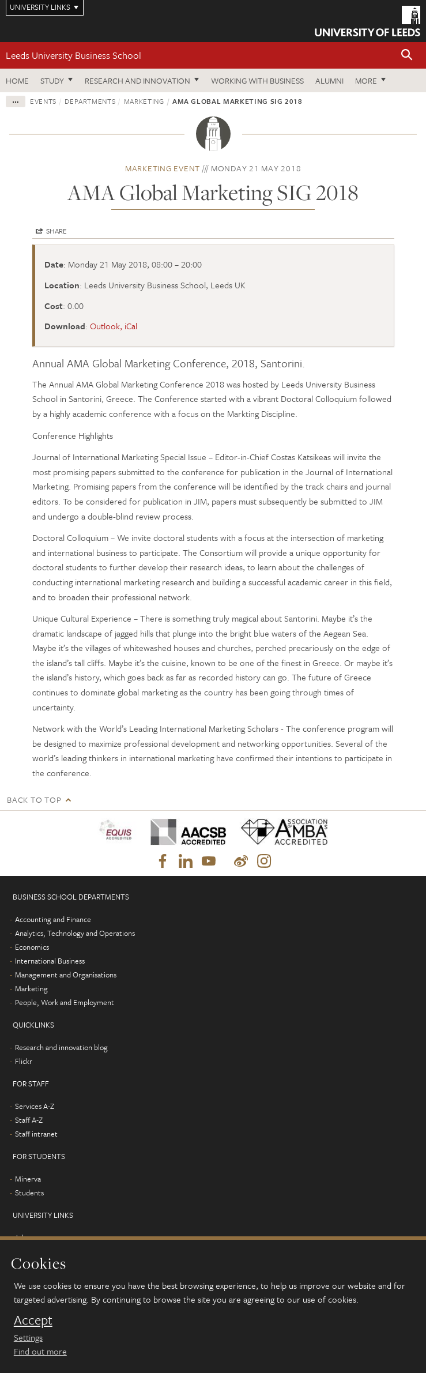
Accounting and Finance (53, 919)
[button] (407, 55)
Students (29, 1192)
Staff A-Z (29, 1120)
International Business (50, 960)
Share (56, 230)
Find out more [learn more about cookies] (40, 1351)
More (366, 80)
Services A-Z (34, 1106)
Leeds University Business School (73, 55)
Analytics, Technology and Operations (75, 933)
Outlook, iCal (113, 325)
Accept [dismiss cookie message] (33, 1320)
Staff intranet (36, 1133)
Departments (90, 101)
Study (52, 80)
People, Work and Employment (64, 1002)
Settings (28, 1337)
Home (17, 80)
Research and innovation (137, 80)
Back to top (34, 799)
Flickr (23, 1061)
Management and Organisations (65, 974)
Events (43, 101)
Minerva (28, 1178)
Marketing (144, 101)
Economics (32, 947)
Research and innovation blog (61, 1047)
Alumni (329, 80)
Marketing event (162, 168)
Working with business (257, 80)
